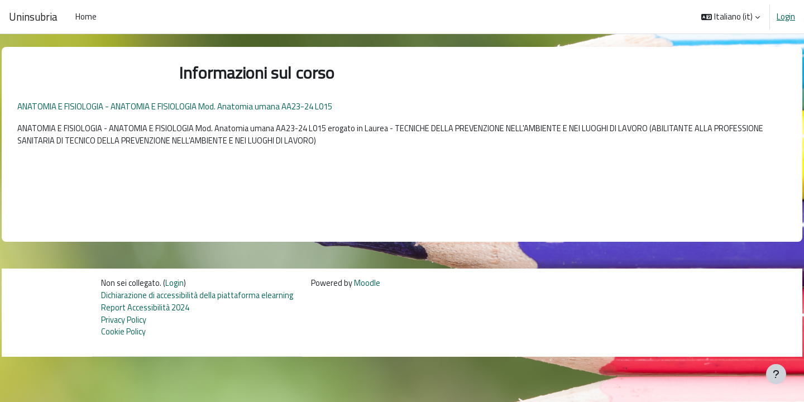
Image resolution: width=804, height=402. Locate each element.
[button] (730, 17)
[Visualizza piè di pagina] (776, 374)
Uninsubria (33, 17)
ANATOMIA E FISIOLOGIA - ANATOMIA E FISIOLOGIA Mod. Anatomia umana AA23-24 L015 (199, 106)
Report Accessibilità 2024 (146, 311)
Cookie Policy (123, 337)
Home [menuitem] (86, 16)
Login (786, 17)
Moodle (375, 286)
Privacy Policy (124, 324)
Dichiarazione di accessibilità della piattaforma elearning (201, 299)
